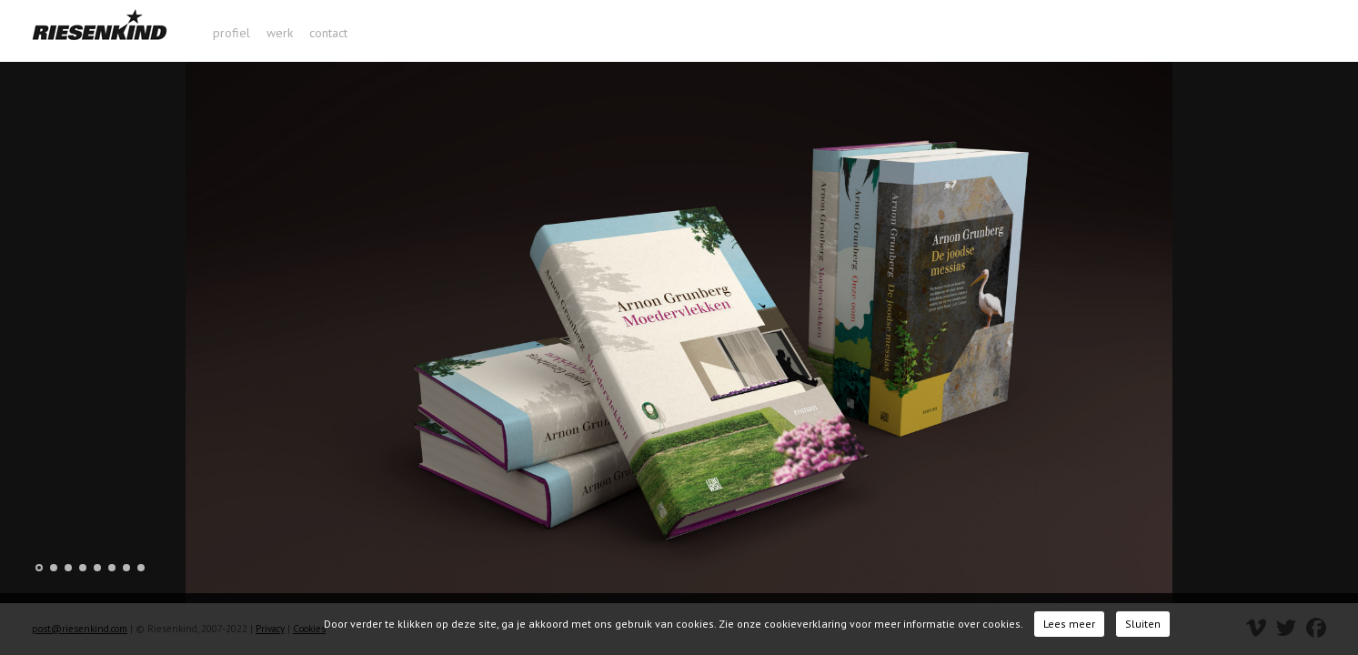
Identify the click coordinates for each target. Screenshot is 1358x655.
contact (328, 33)
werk (280, 33)
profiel (231, 33)
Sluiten (1143, 623)
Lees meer (1069, 623)
